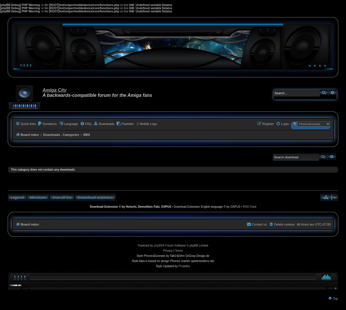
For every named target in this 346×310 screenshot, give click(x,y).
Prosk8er (184, 266)
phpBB (158, 245)
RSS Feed (249, 206)
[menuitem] (47, 123)
